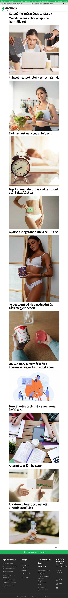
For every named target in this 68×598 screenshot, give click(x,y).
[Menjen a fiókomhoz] (59, 9)
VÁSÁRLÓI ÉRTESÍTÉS (8, 563)
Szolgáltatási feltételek (9, 580)
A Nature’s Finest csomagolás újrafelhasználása (29, 506)
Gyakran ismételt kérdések (10, 566)
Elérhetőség (25, 577)
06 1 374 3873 (42, 552)
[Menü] (65, 8)
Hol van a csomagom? (9, 568)
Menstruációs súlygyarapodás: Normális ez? (29, 19)
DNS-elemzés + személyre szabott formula (43, 589)
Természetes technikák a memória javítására (32, 408)
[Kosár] (62, 9)
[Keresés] (56, 8)
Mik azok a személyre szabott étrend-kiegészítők (44, 572)
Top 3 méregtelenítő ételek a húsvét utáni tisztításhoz (33, 191)
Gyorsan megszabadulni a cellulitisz (33, 232)
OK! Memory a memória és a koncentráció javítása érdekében (31, 365)
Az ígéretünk (25, 568)
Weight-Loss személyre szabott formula (43, 582)
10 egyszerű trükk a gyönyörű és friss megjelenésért (31, 306)
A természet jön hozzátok (26, 466)
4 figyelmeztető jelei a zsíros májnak (34, 77)
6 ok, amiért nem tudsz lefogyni (30, 133)
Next (57, 547)
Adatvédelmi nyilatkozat (9, 582)
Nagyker (24, 570)
